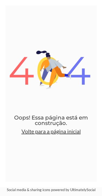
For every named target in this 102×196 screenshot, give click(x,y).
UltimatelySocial (82, 190)
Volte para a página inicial (51, 131)
